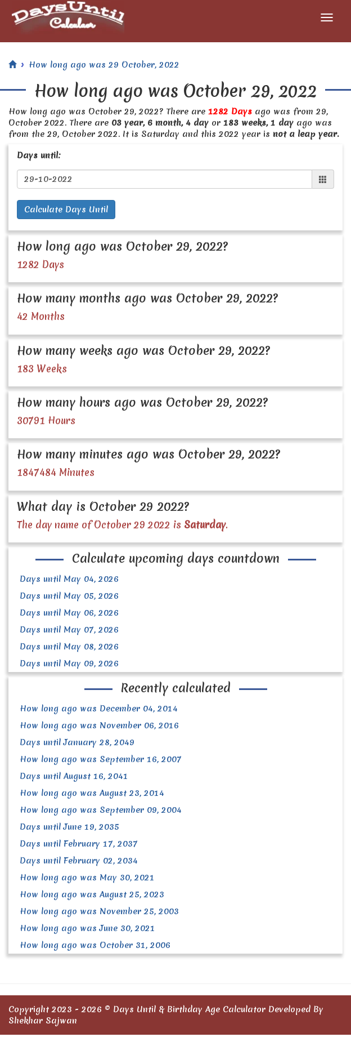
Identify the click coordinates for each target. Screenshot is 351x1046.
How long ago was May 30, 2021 (87, 877)
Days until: (39, 155)
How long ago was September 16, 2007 (101, 759)
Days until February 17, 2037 (79, 843)
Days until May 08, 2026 (69, 646)
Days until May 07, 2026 (69, 629)
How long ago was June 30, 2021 (87, 928)
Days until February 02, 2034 (79, 860)
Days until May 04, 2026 (69, 579)
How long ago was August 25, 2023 (92, 894)
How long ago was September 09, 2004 (101, 810)
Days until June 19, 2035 (69, 827)
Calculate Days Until (66, 209)
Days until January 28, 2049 (77, 742)
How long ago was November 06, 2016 (99, 725)
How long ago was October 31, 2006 (95, 945)
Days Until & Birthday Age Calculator (189, 1009)
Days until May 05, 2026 (69, 596)
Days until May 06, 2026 (69, 612)
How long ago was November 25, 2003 (99, 911)
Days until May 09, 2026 (69, 663)
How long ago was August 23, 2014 (92, 793)
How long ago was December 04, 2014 (99, 708)
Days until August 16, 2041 (74, 776)
